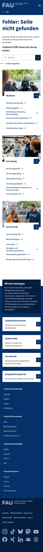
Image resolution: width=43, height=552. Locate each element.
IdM (5, 463)
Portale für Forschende (13, 416)
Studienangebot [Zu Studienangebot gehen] (12, 108)
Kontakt (5, 513)
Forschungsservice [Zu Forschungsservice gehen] (13, 194)
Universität (20, 226)
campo (6, 403)
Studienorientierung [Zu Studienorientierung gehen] (14, 103)
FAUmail (7, 394)
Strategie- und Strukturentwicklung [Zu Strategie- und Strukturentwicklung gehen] (14, 249)
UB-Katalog (8, 408)
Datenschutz (7, 517)
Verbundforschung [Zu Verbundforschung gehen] (13, 178)
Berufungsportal (10, 426)
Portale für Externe (11, 471)
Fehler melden (7, 522)
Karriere (7, 486)
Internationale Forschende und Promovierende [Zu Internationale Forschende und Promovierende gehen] (18, 188)
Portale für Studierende (13, 389)
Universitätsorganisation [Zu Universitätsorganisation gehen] (16, 254)
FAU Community (10, 490)
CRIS (5, 422)
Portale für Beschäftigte (13, 444)
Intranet (7, 454)
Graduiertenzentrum (12, 435)
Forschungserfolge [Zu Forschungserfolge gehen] (13, 173)
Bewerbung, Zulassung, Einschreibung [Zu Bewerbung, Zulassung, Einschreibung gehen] (15, 113)
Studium (20, 95)
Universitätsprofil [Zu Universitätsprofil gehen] (13, 234)
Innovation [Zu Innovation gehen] (10, 244)
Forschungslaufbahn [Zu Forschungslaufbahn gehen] (14, 184)
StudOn (7, 399)
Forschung (20, 161)
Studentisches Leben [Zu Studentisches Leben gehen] (14, 128)
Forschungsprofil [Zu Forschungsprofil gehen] (13, 168)
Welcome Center (10, 431)
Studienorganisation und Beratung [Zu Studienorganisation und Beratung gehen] (20, 123)
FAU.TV (6, 458)
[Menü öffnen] (39, 5)
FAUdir (6, 449)
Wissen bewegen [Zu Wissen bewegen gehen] (12, 239)
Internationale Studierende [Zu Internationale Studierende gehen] (17, 118)
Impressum (27, 513)
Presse (6, 481)
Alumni (6, 477)
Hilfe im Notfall (16, 513)
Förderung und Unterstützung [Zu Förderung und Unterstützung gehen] (18, 259)
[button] (21, 324)
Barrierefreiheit (20, 517)
